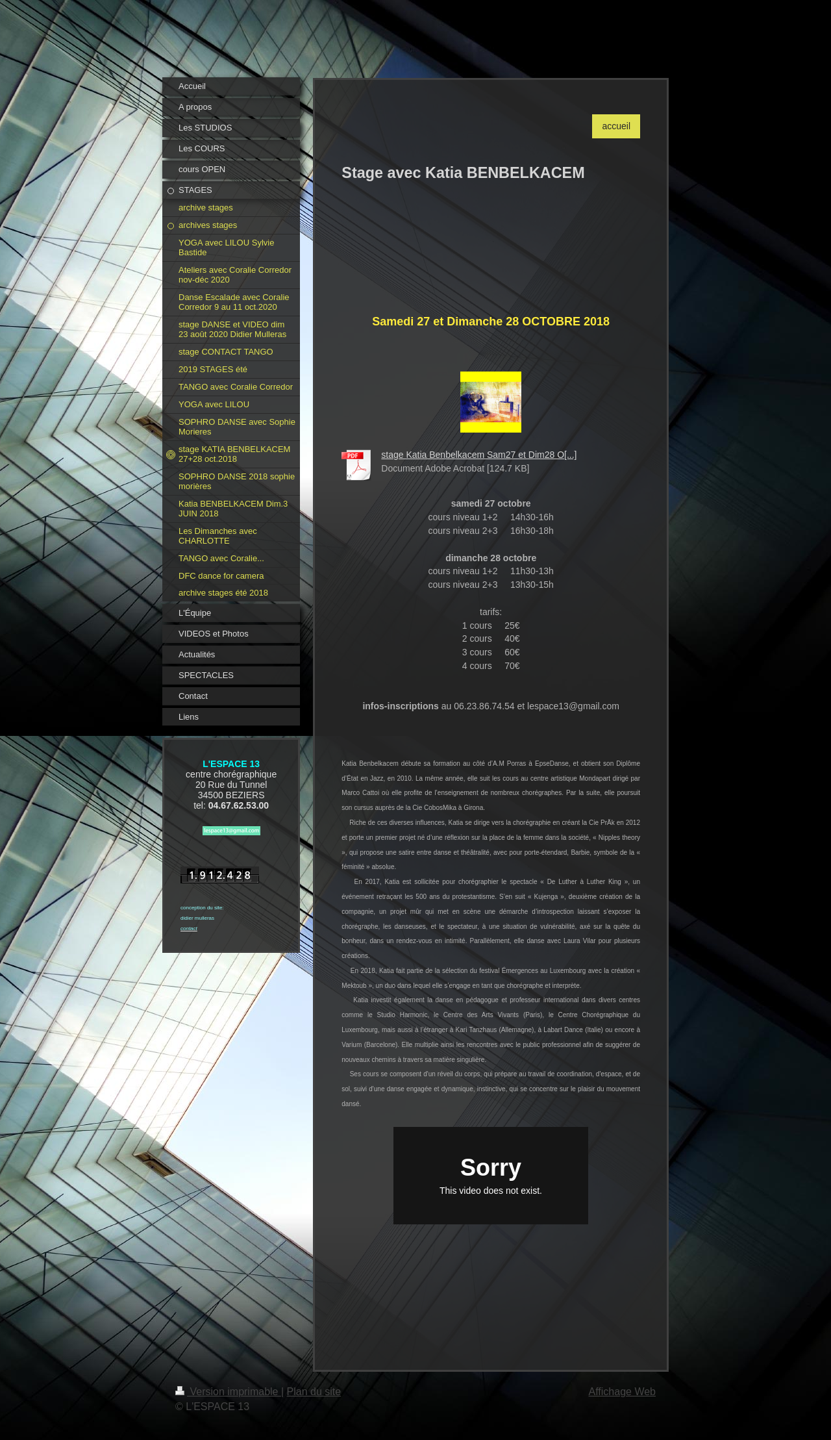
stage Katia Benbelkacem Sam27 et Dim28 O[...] (479, 454)
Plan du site (314, 1391)
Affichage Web (622, 1391)
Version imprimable (228, 1391)
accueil (616, 126)
